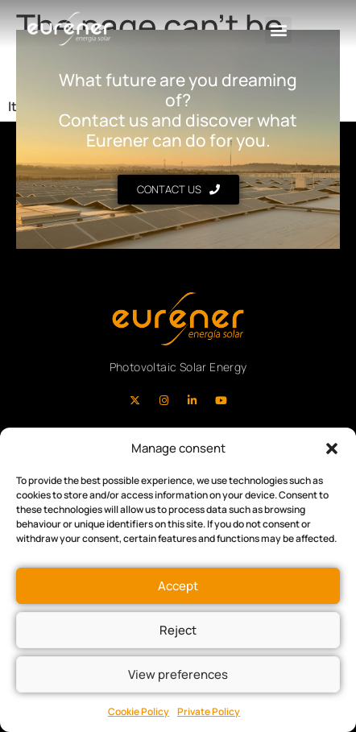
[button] (332, 448)
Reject (178, 630)
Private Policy (208, 711)
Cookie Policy (138, 711)
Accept (178, 585)
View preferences (178, 674)
